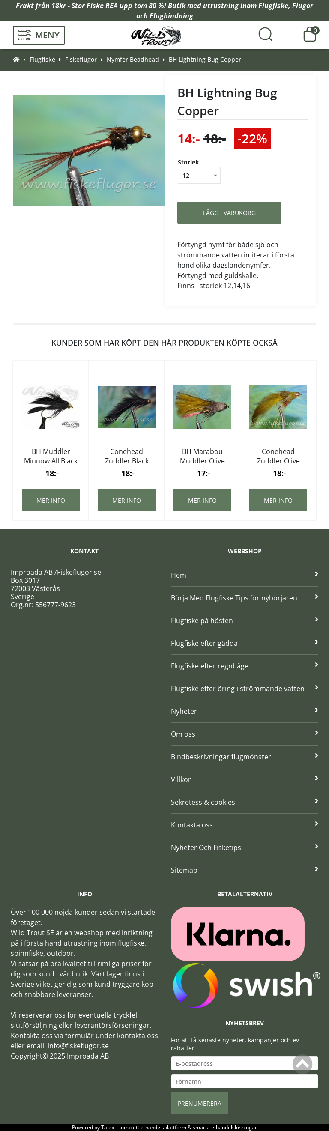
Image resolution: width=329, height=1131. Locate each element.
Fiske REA (102, 5)
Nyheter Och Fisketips (244, 847)
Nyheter (244, 711)
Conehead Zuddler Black (127, 456)
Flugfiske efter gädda (244, 643)
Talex (107, 1127)
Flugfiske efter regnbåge (244, 666)
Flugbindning (171, 16)
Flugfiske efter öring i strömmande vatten (244, 688)
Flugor (302, 5)
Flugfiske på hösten (244, 620)
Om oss (244, 734)
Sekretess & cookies (244, 802)
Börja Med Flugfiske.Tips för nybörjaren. (244, 598)
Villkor (244, 779)
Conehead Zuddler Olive (278, 456)
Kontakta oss (244, 825)
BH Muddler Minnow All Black (51, 456)
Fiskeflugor (81, 59)
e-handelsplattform (163, 1127)
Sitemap (244, 870)
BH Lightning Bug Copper (205, 59)
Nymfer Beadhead (133, 59)
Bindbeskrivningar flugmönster (244, 756)
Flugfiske (273, 5)
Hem (244, 575)
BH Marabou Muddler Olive (202, 456)
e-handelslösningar (234, 1127)
